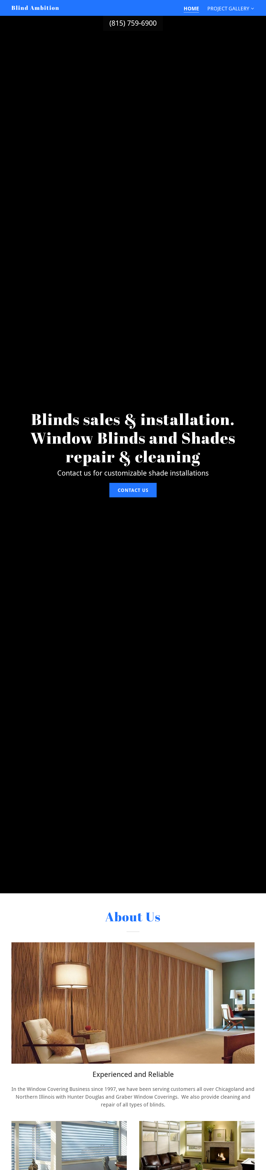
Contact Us (133, 490)
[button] (231, 8)
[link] (35, 8)
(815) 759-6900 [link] (133, 23)
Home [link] (191, 8)
